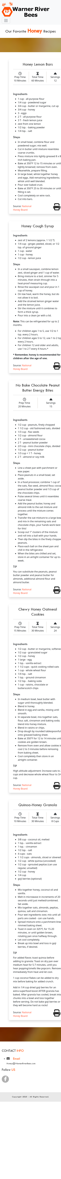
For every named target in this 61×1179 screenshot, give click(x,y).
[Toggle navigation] (6, 20)
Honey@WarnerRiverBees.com (21, 1063)
